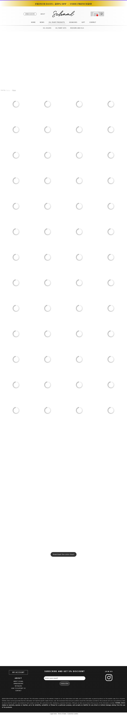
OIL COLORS (47, 28)
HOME (33, 22)
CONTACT (92, 22)
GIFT (83, 22)
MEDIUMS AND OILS (77, 28)
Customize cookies (72, 713)
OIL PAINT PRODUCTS (57, 22)
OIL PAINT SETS (60, 28)
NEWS (42, 22)
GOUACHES (73, 22)
